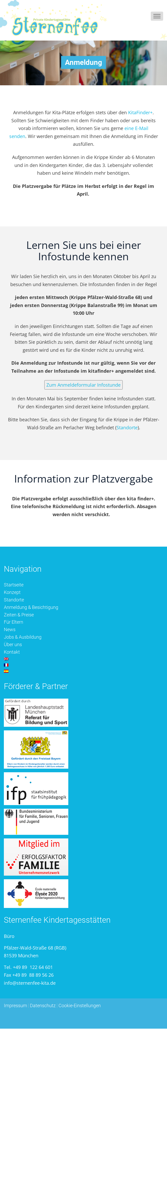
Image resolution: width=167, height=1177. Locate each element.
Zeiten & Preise (19, 614)
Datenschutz (43, 1005)
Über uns (13, 644)
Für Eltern (13, 622)
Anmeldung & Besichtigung (31, 607)
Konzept (12, 592)
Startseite (13, 584)
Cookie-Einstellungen (80, 1005)
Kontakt (12, 652)
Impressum (15, 1005)
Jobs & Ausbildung (22, 637)
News (9, 629)
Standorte (127, 427)
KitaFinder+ (140, 112)
